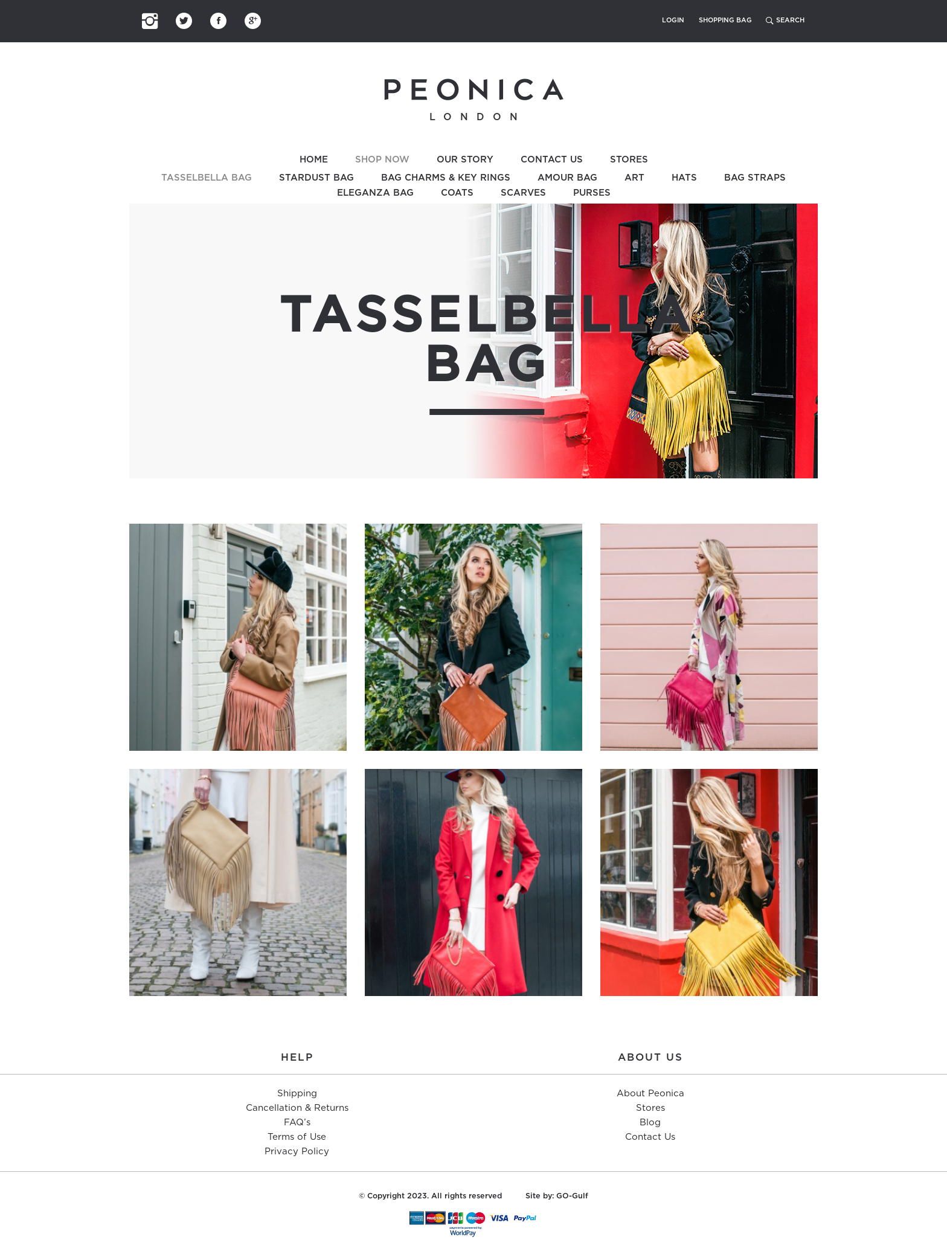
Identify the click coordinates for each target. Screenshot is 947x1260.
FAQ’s (297, 1122)
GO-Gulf (572, 1196)
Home (314, 159)
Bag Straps (755, 177)
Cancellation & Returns (297, 1108)
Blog (650, 1122)
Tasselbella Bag (206, 177)
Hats (684, 177)
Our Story (465, 159)
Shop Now (382, 159)
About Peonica (650, 1093)
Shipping (297, 1093)
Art (634, 177)
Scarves (523, 193)
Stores (629, 159)
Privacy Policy (297, 1151)
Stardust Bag (316, 177)
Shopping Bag (725, 20)
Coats (457, 193)
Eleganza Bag (375, 193)
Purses (592, 193)
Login (673, 20)
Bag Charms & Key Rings (445, 177)
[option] (473, 341)
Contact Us (552, 159)
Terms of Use (297, 1137)
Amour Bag (567, 177)
